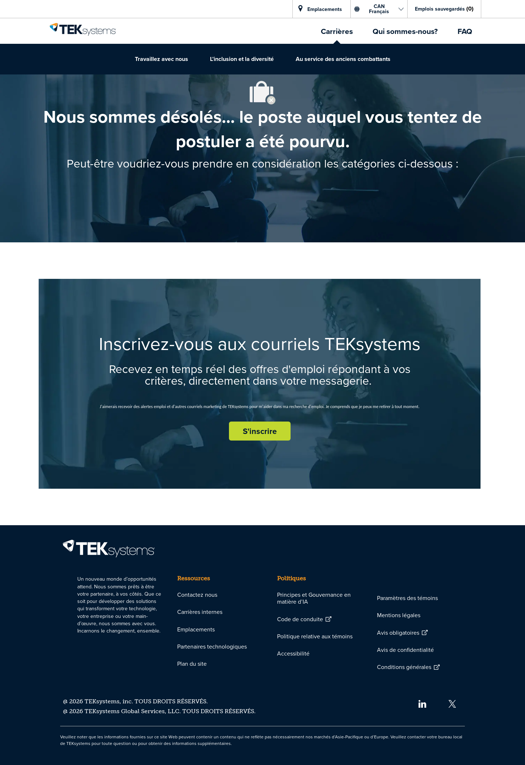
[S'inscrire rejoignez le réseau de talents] (260, 431)
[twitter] (452, 703)
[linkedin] (422, 703)
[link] (83, 29)
